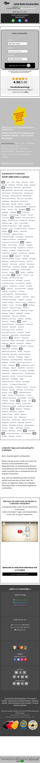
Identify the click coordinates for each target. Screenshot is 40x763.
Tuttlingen (5, 401)
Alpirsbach (11, 185)
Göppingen (5, 256)
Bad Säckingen (27, 196)
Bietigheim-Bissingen (21, 207)
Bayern (20, 143)
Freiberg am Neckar (17, 234)
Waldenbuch (13, 411)
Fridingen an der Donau (9, 239)
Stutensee (5, 390)
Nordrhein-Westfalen (10, 151)
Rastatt (20, 351)
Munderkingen (6, 316)
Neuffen (28, 332)
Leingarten (21, 300)
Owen (3, 346)
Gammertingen (12, 245)
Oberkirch (17, 338)
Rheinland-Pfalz (23, 151)
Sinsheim (18, 381)
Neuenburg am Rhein (8, 330)
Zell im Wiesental (26, 433)
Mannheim (5, 308)
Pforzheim (14, 346)
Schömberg (5, 376)
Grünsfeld (14, 253)
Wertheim (5, 428)
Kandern (19, 275)
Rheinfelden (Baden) (17, 360)
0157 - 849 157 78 (25, 7)
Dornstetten (5, 218)
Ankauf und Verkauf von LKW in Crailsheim (19, 703)
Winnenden (12, 431)
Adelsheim (25, 182)
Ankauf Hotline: (16, 627)
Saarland (32, 151)
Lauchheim (21, 291)
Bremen (6, 146)
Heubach (31, 267)
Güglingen (31, 253)
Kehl (32, 275)
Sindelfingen (14, 379)
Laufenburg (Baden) (21, 294)
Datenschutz (9, 717)
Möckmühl (5, 321)
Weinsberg (21, 422)
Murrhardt (15, 316)
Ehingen (4, 220)
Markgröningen (6, 310)
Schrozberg (22, 370)
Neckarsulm (29, 324)
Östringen (12, 436)
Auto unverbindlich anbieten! (20, 574)
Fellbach (16, 231)
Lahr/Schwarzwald (20, 289)
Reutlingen (20, 357)
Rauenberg (27, 351)
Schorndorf (30, 368)
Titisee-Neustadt (20, 395)
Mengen (30, 310)
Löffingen (4, 305)
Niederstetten (14, 335)
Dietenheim (25, 212)
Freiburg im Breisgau (8, 237)
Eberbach (18, 218)
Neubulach (13, 327)
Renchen (4, 357)
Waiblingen (27, 409)
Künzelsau (29, 286)
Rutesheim (11, 365)
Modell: (10, 48)
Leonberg (29, 300)
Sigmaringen (5, 379)
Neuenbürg (19, 330)
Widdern (11, 428)
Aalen (12, 182)
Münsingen (28, 319)
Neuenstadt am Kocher (9, 332)
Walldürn (23, 414)
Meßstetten (19, 313)
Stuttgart (12, 390)
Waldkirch (21, 411)
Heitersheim (13, 264)
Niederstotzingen (25, 335)
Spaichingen (26, 381)
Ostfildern (28, 343)
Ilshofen (22, 272)
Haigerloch (18, 256)
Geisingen (22, 245)
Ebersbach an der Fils (28, 218)
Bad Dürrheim (27, 187)
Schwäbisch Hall (30, 373)
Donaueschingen (14, 215)
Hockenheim (5, 269)
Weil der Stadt (16, 420)
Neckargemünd (20, 324)
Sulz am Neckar (29, 390)
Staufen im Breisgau (8, 387)
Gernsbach (12, 250)
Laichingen (30, 289)
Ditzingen (4, 215)
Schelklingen (5, 368)
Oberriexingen (20, 340)
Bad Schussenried (16, 196)
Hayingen (25, 259)
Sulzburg (4, 392)
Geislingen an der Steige (9, 248)
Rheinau (27, 357)
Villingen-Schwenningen (9, 406)
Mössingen (13, 321)
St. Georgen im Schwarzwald (17, 384)
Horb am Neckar (25, 269)
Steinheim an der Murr (22, 387)
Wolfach (19, 431)
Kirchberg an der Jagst (16, 278)
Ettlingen (4, 231)
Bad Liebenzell (6, 193)
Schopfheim (21, 368)
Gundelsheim (23, 253)
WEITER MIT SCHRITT (19, 65)
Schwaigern (31, 370)
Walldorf (16, 414)
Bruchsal (10, 209)
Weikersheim (22, 417)
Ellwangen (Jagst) (7, 223)
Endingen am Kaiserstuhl (9, 226)
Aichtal (32, 182)
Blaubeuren (32, 207)
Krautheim (5, 286)
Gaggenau (28, 242)
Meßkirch (12, 313)
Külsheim (22, 286)
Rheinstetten (28, 360)
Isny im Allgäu (6, 275)
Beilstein (20, 204)
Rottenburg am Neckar (24, 362)
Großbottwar (6, 253)
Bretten (4, 209)
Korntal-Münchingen (8, 283)
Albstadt (4, 185)
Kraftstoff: (11, 55)
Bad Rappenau (28, 193)
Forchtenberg (6, 234)
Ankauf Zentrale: (17, 625)
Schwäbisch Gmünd (17, 373)
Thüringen (7, 157)
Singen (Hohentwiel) (8, 381)
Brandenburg (33, 143)
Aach (7, 182)
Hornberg (4, 272)
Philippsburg (5, 349)
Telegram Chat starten (21, 602)
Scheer (32, 365)
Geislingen (29, 245)
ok (22, 761)
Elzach (16, 223)
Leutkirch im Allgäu (7, 302)
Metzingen (5, 313)
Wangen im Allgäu (7, 417)
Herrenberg (16, 267)
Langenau (5, 291)
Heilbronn (30, 261)
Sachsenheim (25, 365)
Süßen (10, 392)
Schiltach (13, 368)
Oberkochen (25, 338)
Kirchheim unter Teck (8, 280)
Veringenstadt (26, 403)
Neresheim (5, 327)
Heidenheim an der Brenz (17, 261)
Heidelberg (5, 261)
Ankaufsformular (21, 630)
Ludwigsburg (31, 302)
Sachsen (6, 154)
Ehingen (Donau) (13, 220)
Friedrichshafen (22, 239)
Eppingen (4, 228)
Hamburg (13, 146)
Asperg (26, 185)
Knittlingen (19, 280)
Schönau (12, 376)
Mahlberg (31, 305)
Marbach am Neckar (15, 308)
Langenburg (13, 291)
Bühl (16, 209)
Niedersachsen (26, 149)
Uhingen (24, 401)
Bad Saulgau (5, 196)
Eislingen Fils (23, 220)
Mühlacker (23, 316)
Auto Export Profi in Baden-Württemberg (19, 700)
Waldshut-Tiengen (7, 414)
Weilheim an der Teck (28, 420)
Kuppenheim (13, 286)
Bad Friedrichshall (7, 190)
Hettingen (24, 267)
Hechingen (32, 259)
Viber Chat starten (21, 605)
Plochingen (14, 349)
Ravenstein (13, 354)
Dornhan (30, 215)
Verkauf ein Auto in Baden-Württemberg (15, 698)
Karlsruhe (26, 275)
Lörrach (11, 305)
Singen (22, 379)
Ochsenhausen (30, 340)
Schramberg (5, 370)
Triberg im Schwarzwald (9, 398)
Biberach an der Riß (7, 207)
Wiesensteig (19, 428)
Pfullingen (31, 346)
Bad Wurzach (24, 201)
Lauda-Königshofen (7, 294)
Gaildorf (4, 245)
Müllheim (20, 319)
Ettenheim (31, 228)
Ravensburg (5, 354)
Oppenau (12, 343)
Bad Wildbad (5, 201)
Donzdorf (23, 215)
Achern (18, 182)
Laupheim (17, 297)
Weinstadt (28, 422)
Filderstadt (23, 231)
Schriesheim (14, 370)
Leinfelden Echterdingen (9, 300)
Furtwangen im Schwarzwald (10, 242)
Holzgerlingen (15, 269)
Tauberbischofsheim (25, 392)
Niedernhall (5, 335)
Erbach (11, 228)
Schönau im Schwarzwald (24, 376)
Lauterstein (25, 297)
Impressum (28, 717)
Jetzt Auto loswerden (26, 4)
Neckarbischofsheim (8, 324)
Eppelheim (26, 226)
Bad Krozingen (28, 190)
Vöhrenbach (5, 409)
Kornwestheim (20, 283)
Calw (32, 209)
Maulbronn (15, 310)
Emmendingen (23, 223)
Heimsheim (5, 264)
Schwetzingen (6, 373)
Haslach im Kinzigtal (8, 259)
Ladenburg (9, 289)
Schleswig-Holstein (27, 154)
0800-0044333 (25, 625)
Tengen (4, 395)
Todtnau (28, 395)
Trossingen (31, 398)
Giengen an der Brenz (23, 250)
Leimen (32, 297)
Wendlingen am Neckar (16, 425)
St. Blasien (5, 384)
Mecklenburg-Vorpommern (12, 149)
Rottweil (4, 365)
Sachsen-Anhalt (15, 154)
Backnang (9, 187)
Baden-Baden (6, 204)
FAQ (33, 717)
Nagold (24, 321)
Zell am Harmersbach (12, 433)
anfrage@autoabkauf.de (29, 8)
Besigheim (28, 204)
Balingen (14, 204)
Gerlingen (5, 250)
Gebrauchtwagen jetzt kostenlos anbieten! (20, 163)
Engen (20, 226)
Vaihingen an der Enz (8, 403)
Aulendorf (33, 185)
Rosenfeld (13, 362)
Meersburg (24, 310)
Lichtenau (18, 302)
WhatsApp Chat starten (21, 600)
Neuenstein (20, 332)
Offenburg (5, 343)
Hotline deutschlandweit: (20, 16)
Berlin (26, 143)
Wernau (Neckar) (29, 425)
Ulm (29, 401)
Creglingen (13, 212)
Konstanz (27, 280)
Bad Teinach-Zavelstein (9, 198)
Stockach (33, 387)
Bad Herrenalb (18, 190)
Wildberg (4, 431)
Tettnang (10, 395)
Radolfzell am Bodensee (9, 351)
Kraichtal (28, 283)
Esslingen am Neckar (21, 228)
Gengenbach (21, 248)
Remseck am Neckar (25, 354)
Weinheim (13, 422)
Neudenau (21, 327)
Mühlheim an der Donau (9, 319)
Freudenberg (19, 237)
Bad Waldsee (29, 198)
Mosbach (27, 313)
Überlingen (31, 431)
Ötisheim (19, 436)
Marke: (10, 40)
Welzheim (5, 425)
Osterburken (20, 343)
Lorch (24, 302)
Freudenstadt (29, 237)
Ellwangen (32, 220)
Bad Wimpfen (15, 201)
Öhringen (4, 436)
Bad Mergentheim (17, 193)
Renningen (12, 357)
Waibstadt (5, 411)
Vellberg (18, 403)
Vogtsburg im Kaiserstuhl (25, 406)
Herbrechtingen (6, 267)
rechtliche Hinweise (19, 717)
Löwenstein (18, 305)
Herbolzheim (31, 264)
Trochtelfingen (22, 398)
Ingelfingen (30, 272)
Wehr (15, 417)
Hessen (20, 146)
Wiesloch (27, 428)
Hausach (17, 259)
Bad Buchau (17, 187)
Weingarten (5, 422)
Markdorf (25, 308)
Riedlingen (5, 362)
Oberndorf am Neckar (8, 340)
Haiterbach (26, 256)
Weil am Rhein (6, 420)
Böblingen (22, 209)
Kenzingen (5, 278)
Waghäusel (19, 409)
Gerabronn (30, 248)
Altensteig (19, 185)
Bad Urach (20, 198)
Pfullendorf (22, 346)
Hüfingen (11, 272)
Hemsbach (22, 264)
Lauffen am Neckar (7, 297)
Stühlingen (19, 390)
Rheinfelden (5, 360)
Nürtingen (5, 338)
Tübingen (12, 401)
